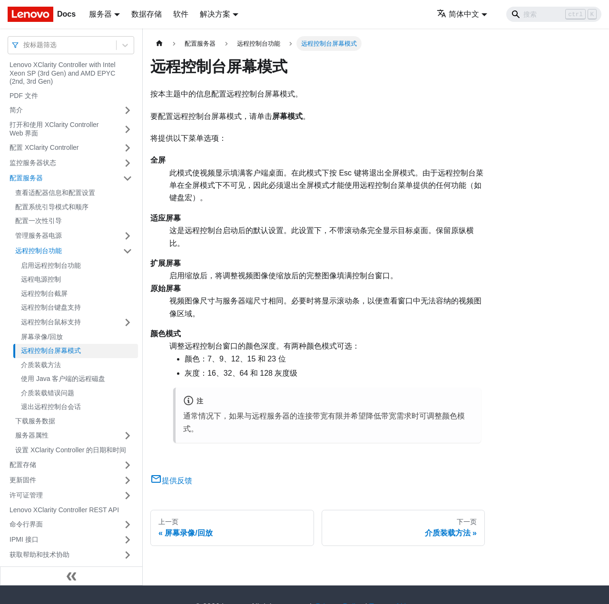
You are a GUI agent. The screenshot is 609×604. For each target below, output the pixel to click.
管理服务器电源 (38, 235)
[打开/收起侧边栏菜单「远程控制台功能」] (127, 251)
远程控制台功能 (38, 250)
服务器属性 (32, 435)
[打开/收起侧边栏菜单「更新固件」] (127, 480)
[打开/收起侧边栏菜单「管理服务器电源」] (127, 236)
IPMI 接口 (24, 539)
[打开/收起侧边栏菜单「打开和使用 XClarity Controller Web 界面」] (127, 129)
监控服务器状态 (33, 162)
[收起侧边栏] (71, 575)
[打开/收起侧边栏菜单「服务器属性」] (127, 435)
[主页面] (159, 43)
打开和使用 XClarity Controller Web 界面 (54, 129)
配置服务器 (26, 178)
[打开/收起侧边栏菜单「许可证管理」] (127, 495)
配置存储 (23, 464)
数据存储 (146, 14)
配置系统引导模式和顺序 (51, 207)
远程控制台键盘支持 (51, 307)
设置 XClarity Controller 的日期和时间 (70, 450)
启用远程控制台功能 (51, 265)
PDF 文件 (24, 95)
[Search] (553, 14)
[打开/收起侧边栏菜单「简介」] (127, 110)
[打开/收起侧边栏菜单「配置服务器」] (127, 178)
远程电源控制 (41, 279)
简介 (16, 110)
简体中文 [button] (458, 14)
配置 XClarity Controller (44, 147)
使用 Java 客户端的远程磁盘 (63, 378)
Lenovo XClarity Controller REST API (64, 510)
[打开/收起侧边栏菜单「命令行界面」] (127, 524)
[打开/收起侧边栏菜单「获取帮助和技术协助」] (127, 555)
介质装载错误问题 (47, 393)
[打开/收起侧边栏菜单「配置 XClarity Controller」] (127, 148)
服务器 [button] (100, 14)
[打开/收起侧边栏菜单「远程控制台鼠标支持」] (127, 322)
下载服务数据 (35, 421)
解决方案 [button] (215, 14)
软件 (180, 14)
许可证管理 (26, 495)
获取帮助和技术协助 (39, 554)
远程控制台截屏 (44, 293)
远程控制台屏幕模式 (51, 350)
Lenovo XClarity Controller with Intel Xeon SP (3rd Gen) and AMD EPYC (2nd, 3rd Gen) (63, 73)
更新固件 (23, 480)
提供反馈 (171, 481)
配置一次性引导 (38, 220)
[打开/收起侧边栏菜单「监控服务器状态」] (127, 163)
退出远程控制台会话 (51, 406)
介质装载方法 (41, 365)
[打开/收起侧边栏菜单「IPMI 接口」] (127, 539)
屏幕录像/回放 (42, 337)
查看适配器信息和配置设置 (55, 192)
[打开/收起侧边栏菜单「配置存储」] (127, 465)
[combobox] (24, 44)
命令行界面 (26, 524)
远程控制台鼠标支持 (51, 322)
